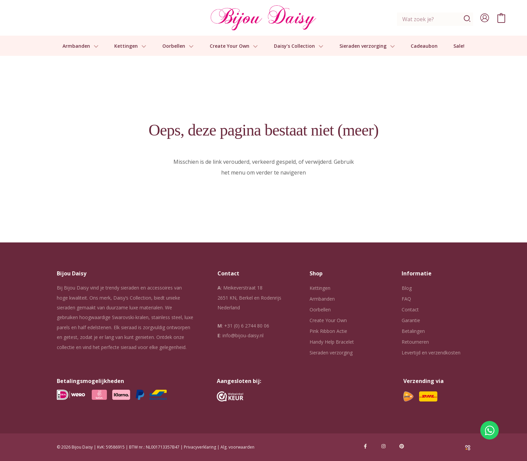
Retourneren (415, 342)
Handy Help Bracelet (332, 342)
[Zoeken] (467, 19)
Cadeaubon (424, 46)
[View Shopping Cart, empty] (501, 18)
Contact (410, 309)
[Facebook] (365, 446)
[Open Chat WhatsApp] (489, 430)
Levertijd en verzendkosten (431, 352)
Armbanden (81, 46)
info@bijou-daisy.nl (243, 335)
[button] (94, 46)
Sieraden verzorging (367, 46)
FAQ (406, 299)
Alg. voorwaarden (237, 447)
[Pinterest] (401, 446)
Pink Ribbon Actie (328, 331)
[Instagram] (383, 446)
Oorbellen (178, 46)
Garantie (411, 320)
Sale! (458, 46)
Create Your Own (234, 46)
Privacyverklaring (200, 447)
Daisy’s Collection (299, 46)
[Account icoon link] (484, 18)
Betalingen (413, 331)
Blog (407, 288)
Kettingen (130, 46)
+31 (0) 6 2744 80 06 (246, 325)
